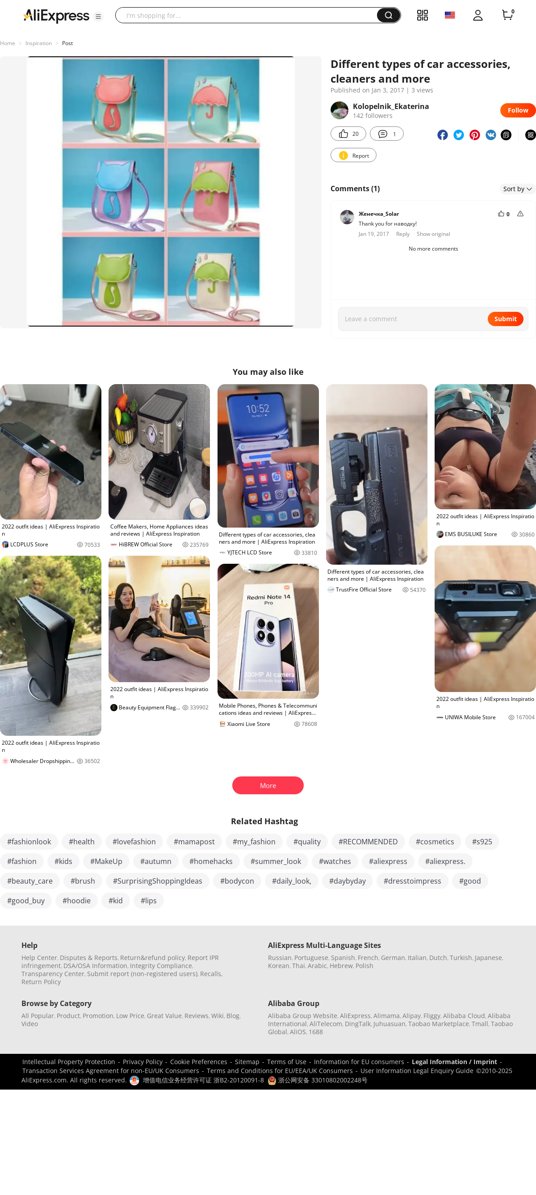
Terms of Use (286, 1061)
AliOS (298, 1031)
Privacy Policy (143, 1061)
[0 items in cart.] (507, 15)
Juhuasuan (389, 1023)
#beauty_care (30, 881)
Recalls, (211, 973)
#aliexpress (388, 861)
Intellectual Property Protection (68, 1061)
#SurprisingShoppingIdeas (157, 881)
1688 (316, 1031)
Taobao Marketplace (438, 1023)
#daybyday (347, 881)
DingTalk (358, 1023)
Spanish (343, 957)
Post (67, 43)
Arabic (317, 965)
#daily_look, (291, 881)
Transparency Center (52, 973)
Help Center (39, 957)
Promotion (98, 1015)
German (393, 957)
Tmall (480, 1023)
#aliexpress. (445, 861)
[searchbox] (249, 15)
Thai (298, 965)
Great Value (164, 1015)
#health (82, 842)
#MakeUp (106, 861)
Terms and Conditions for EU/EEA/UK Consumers (280, 1070)
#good (470, 881)
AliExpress (355, 1015)
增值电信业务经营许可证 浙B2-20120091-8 (203, 1080)
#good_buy (26, 901)
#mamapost (194, 842)
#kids (63, 861)
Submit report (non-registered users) (142, 973)
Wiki (217, 1015)
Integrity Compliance (161, 965)
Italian (417, 957)
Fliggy (431, 1015)
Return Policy (41, 981)
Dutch (438, 957)
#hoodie (77, 901)
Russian (280, 957)
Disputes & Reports (88, 957)
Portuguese (311, 957)
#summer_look (276, 861)
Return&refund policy (152, 957)
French (368, 957)
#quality (307, 842)
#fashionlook (29, 842)
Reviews (196, 1015)
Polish (364, 965)
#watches (335, 861)
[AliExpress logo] (56, 16)
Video (29, 1023)
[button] (98, 16)
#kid (116, 901)
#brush (83, 881)
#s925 (482, 842)
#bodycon (237, 881)
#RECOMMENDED (368, 842)
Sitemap (247, 1061)
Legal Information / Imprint (454, 1061)
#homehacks (211, 861)
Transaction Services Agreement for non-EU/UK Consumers (110, 1070)
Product (68, 1015)
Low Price (130, 1015)
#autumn (156, 861)
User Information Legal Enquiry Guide (416, 1070)
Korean (278, 965)
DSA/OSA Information (95, 965)
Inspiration (38, 43)
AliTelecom (326, 1023)
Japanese (488, 957)
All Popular (37, 1015)
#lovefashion (134, 842)
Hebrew (341, 965)
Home (7, 43)
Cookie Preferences (198, 1061)
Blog (232, 1015)
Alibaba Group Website (302, 1015)
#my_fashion (254, 842)
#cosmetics (435, 842)
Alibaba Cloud (464, 1015)
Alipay (411, 1015)
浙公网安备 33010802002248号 (318, 1080)
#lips (149, 901)
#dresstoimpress (412, 881)
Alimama (386, 1015)
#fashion (22, 861)
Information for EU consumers (359, 1061)
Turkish (461, 957)
